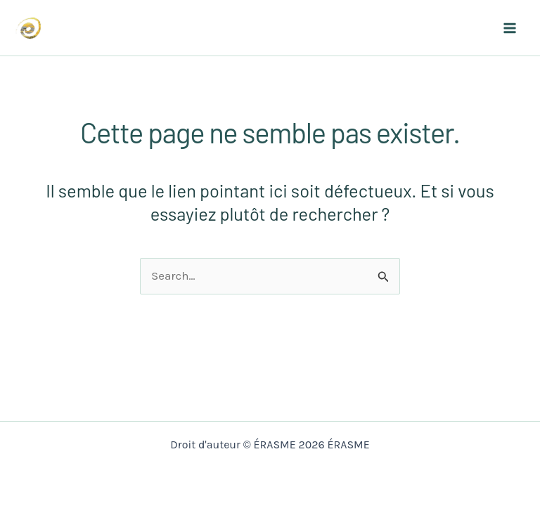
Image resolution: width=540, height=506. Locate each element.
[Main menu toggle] (510, 28)
